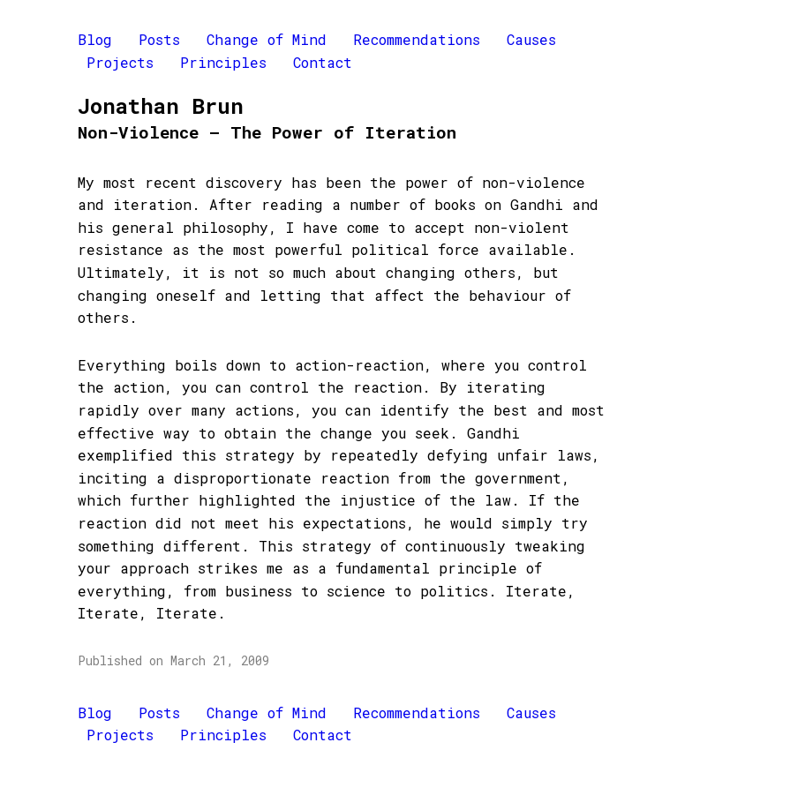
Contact (322, 62)
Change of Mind (267, 39)
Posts (159, 39)
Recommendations (416, 39)
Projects (120, 62)
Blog (95, 39)
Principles (223, 62)
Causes (531, 39)
